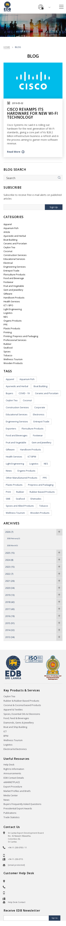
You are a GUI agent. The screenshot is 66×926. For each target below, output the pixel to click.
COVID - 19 (24, 393)
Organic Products (13, 320)
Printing (8, 332)
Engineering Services (15, 266)
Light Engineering (13, 309)
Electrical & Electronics (15, 749)
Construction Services (15, 255)
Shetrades (35, 498)
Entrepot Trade (11, 270)
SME (8, 498)
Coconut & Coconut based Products (22, 705)
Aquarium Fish (11, 228)
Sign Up (54, 207)
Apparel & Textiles (13, 709)
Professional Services (15, 340)
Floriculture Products (14, 274)
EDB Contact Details (14, 777)
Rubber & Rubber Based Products (21, 700)
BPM (6, 735)
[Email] (26, 918)
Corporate (39, 407)
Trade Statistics (12, 817)
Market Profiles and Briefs (17, 791)
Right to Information (14, 769)
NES (6, 316)
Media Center (11, 795)
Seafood (8, 347)
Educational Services (14, 259)
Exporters (11, 428)
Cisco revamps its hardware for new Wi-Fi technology (32, 113)
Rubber (7, 344)
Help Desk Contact (16, 902)
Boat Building (10, 239)
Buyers (9, 393)
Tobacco (8, 355)
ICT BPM (32, 456)
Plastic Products (12, 328)
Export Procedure (13, 786)
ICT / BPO (8, 305)
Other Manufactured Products (21, 477)
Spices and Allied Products (20, 505)
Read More (13, 151)
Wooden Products (13, 363)
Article (7, 232)
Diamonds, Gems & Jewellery (19, 722)
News (9, 470)
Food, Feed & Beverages (16, 718)
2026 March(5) (12, 545)
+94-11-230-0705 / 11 (17, 847)
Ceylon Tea (9, 247)
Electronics (38, 414)
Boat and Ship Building (15, 727)
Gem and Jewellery (13, 289)
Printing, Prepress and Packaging (21, 336)
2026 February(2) (13, 538)
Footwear (8, 282)
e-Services (41, 5)
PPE (6, 324)
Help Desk (9, 764)
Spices (7, 351)
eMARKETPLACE (12, 782)
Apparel (8, 224)
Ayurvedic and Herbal (15, 235)
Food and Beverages (16, 435)
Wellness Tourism (13, 359)
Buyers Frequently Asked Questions (22, 804)
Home (7, 47)
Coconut (8, 251)
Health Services (12, 301)
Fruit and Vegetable (14, 286)
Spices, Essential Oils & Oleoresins (22, 714)
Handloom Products (14, 297)
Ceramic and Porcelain (15, 243)
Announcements (12, 773)
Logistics (8, 312)
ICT (5, 731)
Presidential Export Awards (18, 808)
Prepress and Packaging (40, 484)
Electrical (8, 262)
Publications (10, 812)
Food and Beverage (14, 278)
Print (8, 491)
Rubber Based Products (42, 491)
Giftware (8, 293)
